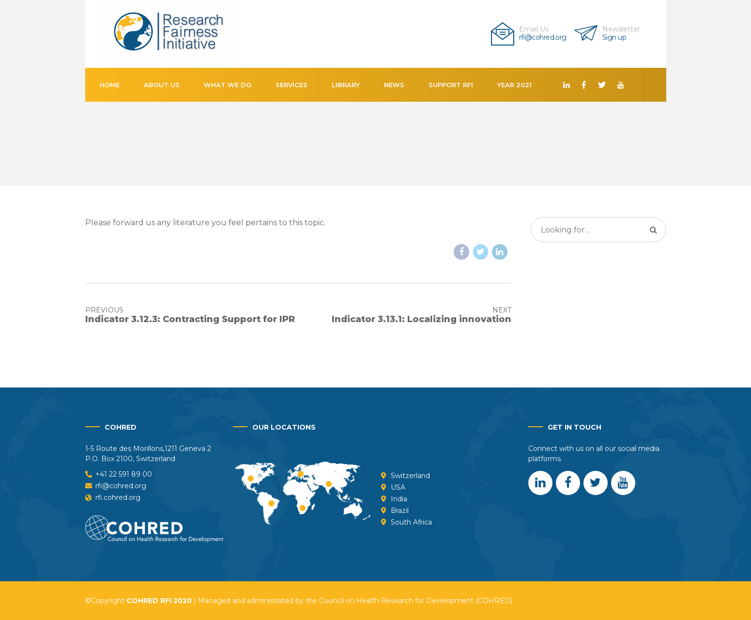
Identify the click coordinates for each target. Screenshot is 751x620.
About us (162, 85)
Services (291, 85)
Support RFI (451, 85)
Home (110, 85)
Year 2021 (514, 85)
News (394, 85)
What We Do (227, 85)
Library (346, 85)
